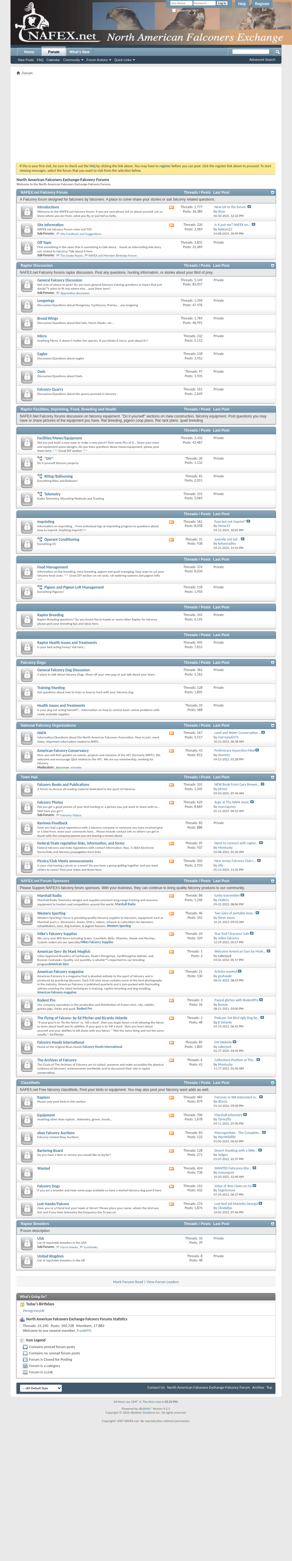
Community (71, 60)
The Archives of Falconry (57, 1060)
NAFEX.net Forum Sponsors (45, 881)
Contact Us (156, 1387)
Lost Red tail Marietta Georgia (236, 1204)
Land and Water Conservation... (237, 733)
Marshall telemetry (228, 1115)
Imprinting (45, 521)
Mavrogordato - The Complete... (237, 1133)
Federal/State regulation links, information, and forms (80, 843)
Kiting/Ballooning (58, 476)
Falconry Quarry (50, 389)
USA (40, 1238)
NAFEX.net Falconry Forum (44, 192)
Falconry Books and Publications (63, 784)
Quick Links (122, 60)
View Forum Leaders (163, 1281)
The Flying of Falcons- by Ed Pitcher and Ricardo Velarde (82, 1018)
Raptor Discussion (37, 265)
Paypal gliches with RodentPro (236, 1000)
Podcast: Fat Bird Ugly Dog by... (237, 1018)
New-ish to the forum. (230, 207)
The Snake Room (71, 255)
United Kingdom (50, 1256)
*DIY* (49, 458)
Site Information (50, 225)
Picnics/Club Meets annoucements (65, 861)
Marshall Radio (49, 895)
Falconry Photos (50, 802)
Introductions (48, 207)
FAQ (40, 60)
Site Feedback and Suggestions (80, 234)
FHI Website (223, 1042)
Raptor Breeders (35, 1224)
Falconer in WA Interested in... (236, 1097)
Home (29, 52)
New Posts (26, 60)
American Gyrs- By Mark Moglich (63, 951)
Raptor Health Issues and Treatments (67, 642)
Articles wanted (225, 971)
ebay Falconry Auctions (56, 1133)
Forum (53, 52)
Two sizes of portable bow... (234, 913)
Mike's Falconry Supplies (57, 933)
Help (242, 4)
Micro (42, 336)
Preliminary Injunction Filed (234, 750)
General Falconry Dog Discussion (63, 670)
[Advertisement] (146, 119)
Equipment (46, 1115)
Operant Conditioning (61, 539)
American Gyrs (59, 964)
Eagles (42, 354)
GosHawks (91, 1247)
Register (262, 4)
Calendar (53, 60)
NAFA (41, 733)
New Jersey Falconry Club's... (235, 861)
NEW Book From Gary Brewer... (237, 784)
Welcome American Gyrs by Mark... (240, 951)
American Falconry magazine (60, 971)
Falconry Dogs (33, 662)
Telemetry (52, 494)
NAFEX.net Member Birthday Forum (113, 255)
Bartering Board (50, 1150)
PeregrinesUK (34, 1310)
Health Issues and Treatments (61, 705)
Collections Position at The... (235, 1060)
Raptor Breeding (50, 615)
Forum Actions (97, 60)
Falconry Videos (70, 815)
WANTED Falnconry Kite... (233, 1168)
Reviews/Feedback (52, 823)
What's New (79, 52)
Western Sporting (51, 913)
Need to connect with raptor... (236, 843)
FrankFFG (84, 1330)
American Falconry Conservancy (63, 750)
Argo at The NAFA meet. (231, 802)
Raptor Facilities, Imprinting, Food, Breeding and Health (68, 409)
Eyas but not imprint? (230, 521)
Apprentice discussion (75, 293)
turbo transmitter (227, 895)
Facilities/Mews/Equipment (59, 438)
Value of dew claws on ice (233, 1186)
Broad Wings (47, 318)
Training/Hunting (51, 687)
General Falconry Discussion (59, 280)
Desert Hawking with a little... (235, 1150)
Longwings (45, 300)
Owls (41, 371)
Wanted (43, 1168)
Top (269, 1387)
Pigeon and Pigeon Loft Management (74, 587)
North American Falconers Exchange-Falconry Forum (208, 1387)
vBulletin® (145, 1409)
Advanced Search (262, 59)
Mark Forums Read (128, 1281)
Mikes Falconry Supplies (97, 942)
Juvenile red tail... (227, 539)
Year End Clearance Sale (231, 933)
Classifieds (30, 1083)
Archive (258, 1387)
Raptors (43, 1097)
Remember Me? (185, 10)
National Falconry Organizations (48, 725)
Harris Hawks (69, 1247)
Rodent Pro (46, 1000)
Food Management (52, 567)
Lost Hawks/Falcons (53, 1204)
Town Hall (29, 777)
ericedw (76, 767)
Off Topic (44, 242)
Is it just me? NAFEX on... (232, 225)
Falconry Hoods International (60, 1042)
